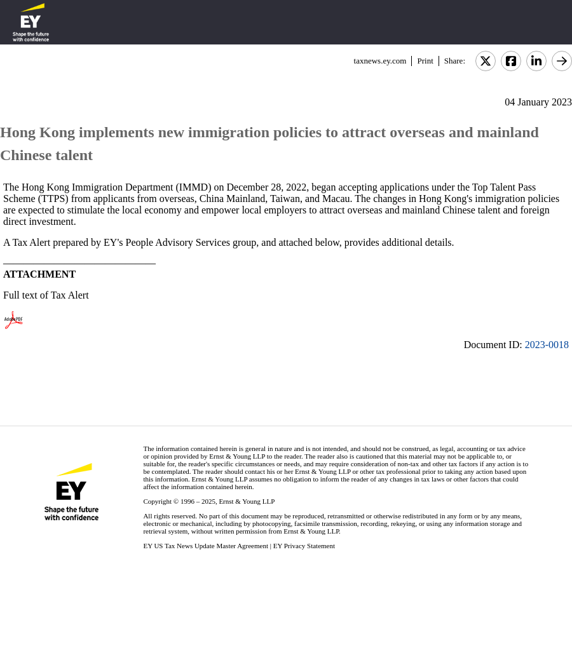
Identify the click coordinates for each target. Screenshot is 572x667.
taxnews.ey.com (380, 60)
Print (425, 60)
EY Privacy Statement (304, 545)
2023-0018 (547, 344)
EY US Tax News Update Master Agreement (205, 545)
